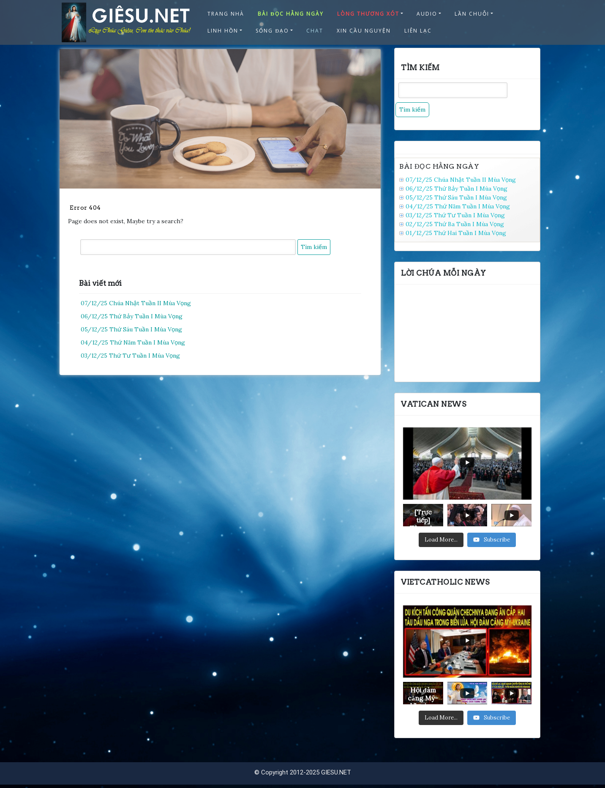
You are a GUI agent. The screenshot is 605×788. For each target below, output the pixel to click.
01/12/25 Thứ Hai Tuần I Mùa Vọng (456, 233)
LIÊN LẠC (418, 30)
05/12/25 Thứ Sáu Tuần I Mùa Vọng (131, 329)
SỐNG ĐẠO (272, 30)
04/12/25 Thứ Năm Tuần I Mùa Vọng (133, 342)
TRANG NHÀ (225, 13)
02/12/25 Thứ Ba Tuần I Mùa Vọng (455, 224)
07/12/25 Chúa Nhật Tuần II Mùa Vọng (136, 303)
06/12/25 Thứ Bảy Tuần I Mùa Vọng (132, 316)
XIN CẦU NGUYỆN (364, 30)
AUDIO (427, 13)
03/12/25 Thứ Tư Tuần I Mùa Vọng (130, 355)
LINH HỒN (222, 30)
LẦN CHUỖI (472, 13)
